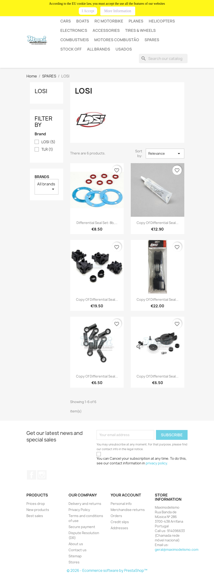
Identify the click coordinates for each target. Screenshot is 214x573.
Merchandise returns (128, 509)
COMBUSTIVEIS (74, 39)
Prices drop (35, 503)
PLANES (136, 21)
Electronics (73, 30)
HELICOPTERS (162, 21)
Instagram (42, 475)
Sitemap (75, 556)
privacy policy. (157, 463)
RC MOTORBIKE (108, 21)
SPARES (152, 39)
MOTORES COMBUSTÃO (116, 39)
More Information (117, 11)
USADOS (124, 49)
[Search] (163, 58)
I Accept (88, 11)
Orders (116, 516)
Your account (126, 495)
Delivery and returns (85, 503)
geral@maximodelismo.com (176, 549)
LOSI (41, 91)
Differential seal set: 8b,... (96, 222)
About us (76, 544)
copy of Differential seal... (157, 222)
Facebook (31, 475)
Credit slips (120, 522)
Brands (42, 176)
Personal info (121, 503)
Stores (74, 562)
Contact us (78, 550)
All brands (98, 49)
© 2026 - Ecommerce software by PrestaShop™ (107, 570)
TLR (47, 149)
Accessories (106, 30)
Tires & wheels (140, 30)
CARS (65, 21)
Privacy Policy (79, 509)
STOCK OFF (71, 49)
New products (37, 509)
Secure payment (82, 527)
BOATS (82, 21)
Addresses (119, 528)
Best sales (34, 516)
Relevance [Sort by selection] (164, 153)
